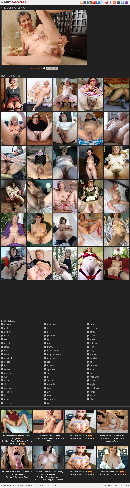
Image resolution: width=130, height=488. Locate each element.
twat (90, 373)
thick (90, 369)
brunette (6, 373)
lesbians (49, 380)
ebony (5, 399)
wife (90, 399)
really (91, 339)
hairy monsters (52, 354)
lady (47, 373)
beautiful (6, 358)
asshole (6, 343)
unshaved (93, 377)
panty (91, 332)
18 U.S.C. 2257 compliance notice (44, 485)
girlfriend (49, 336)
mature (48, 388)
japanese (49, 369)
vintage (92, 392)
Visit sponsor (52, 68)
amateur (6, 324)
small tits (92, 358)
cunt (4, 395)
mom (47, 395)
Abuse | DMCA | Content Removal (15, 485)
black (5, 365)
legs (47, 377)
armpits (6, 332)
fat (46, 328)
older (90, 324)
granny (48, 347)
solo (90, 362)
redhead (92, 343)
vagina (91, 384)
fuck (47, 332)
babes (5, 347)
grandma (49, 343)
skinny (91, 354)
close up (6, 388)
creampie (6, 392)
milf (47, 392)
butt (4, 377)
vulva (91, 395)
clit (3, 384)
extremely (50, 324)
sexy (90, 351)
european (7, 403)
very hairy (93, 388)
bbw (4, 351)
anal (4, 328)
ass (4, 339)
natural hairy (51, 399)
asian (5, 336)
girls (47, 339)
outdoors (92, 328)
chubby (5, 380)
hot (47, 362)
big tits (5, 362)
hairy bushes (51, 351)
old (47, 403)
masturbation (51, 384)
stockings (93, 365)
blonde (5, 369)
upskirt (91, 380)
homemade (50, 358)
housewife (50, 365)
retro (90, 347)
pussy (91, 336)
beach (5, 354)
